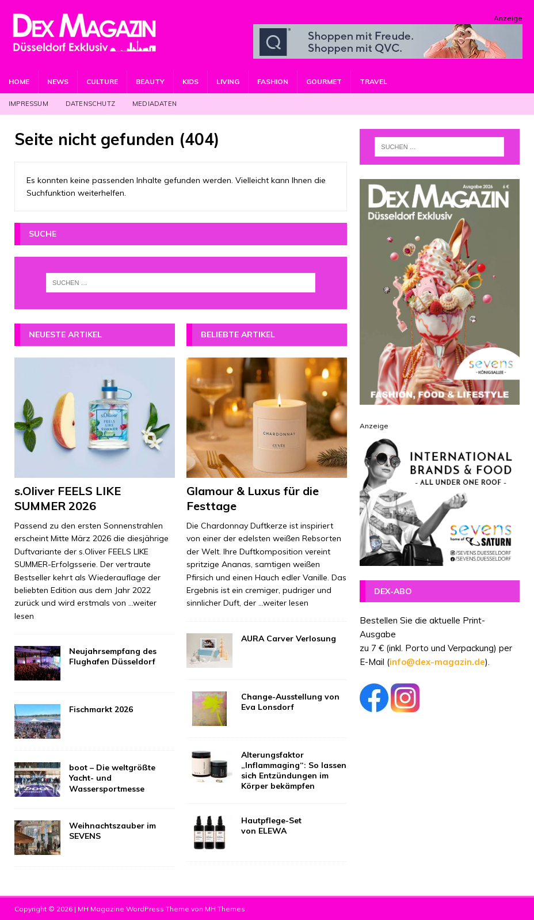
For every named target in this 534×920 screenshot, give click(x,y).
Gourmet (324, 81)
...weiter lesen (283, 603)
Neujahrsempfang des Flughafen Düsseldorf (113, 656)
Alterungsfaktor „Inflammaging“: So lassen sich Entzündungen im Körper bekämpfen (293, 771)
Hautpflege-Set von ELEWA (271, 825)
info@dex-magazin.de (437, 661)
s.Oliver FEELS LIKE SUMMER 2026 (67, 498)
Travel (373, 81)
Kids (190, 81)
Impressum (28, 104)
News (57, 81)
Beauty (150, 81)
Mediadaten (154, 104)
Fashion (272, 81)
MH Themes (225, 908)
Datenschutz (90, 104)
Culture (102, 81)
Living (227, 81)
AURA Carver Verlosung (288, 638)
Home (19, 81)
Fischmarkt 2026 (101, 709)
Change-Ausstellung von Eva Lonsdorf (290, 701)
